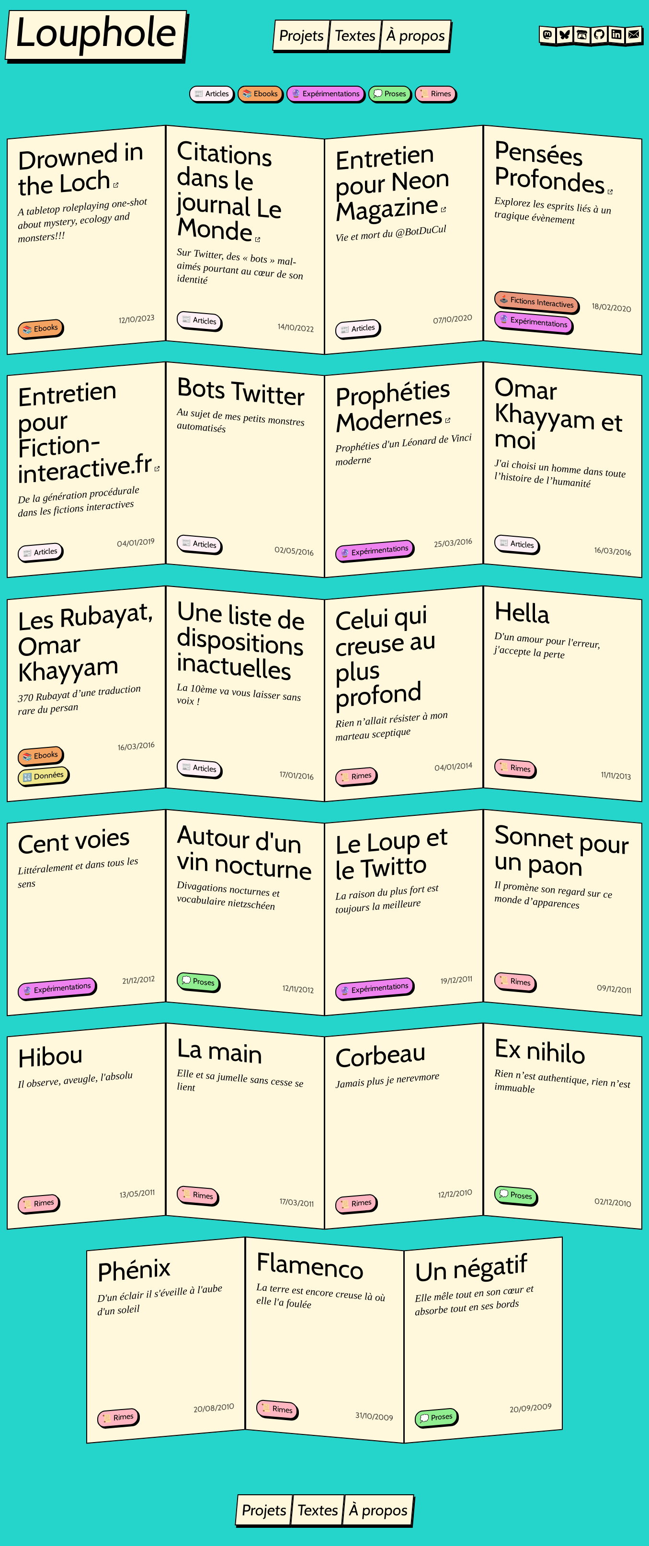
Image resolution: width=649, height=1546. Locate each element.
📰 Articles (211, 93)
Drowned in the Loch (81, 168)
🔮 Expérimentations (325, 93)
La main (219, 1051)
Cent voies (74, 840)
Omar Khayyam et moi (559, 413)
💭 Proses (389, 93)
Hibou (50, 1056)
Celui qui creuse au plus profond (386, 656)
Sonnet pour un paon (562, 850)
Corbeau (381, 1055)
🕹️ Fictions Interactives (537, 302)
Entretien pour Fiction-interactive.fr (85, 432)
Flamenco (310, 1266)
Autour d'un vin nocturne (244, 852)
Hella (522, 612)
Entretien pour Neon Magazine (393, 182)
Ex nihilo (540, 1051)
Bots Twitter (241, 391)
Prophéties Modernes (393, 405)
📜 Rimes (435, 93)
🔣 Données (43, 775)
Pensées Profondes (550, 167)
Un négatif (471, 1268)
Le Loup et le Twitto (392, 853)
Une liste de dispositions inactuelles (241, 640)
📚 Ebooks (260, 93)
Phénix (134, 1269)
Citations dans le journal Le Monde (229, 191)
